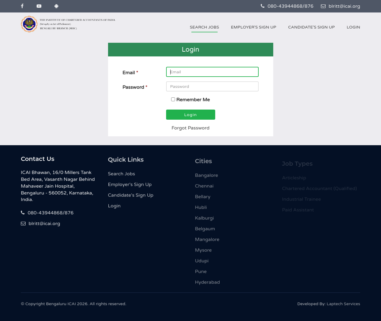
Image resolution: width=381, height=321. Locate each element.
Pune (201, 274)
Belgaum (205, 231)
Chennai (204, 188)
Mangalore (207, 242)
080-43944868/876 (287, 6)
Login (353, 27)
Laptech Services (343, 305)
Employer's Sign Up (253, 27)
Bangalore (206, 178)
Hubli (201, 210)
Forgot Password (190, 128)
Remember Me (193, 100)
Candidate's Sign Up (311, 27)
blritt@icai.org (340, 6)
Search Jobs (204, 27)
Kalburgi (204, 220)
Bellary (202, 199)
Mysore (203, 252)
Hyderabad (207, 284)
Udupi (202, 263)
